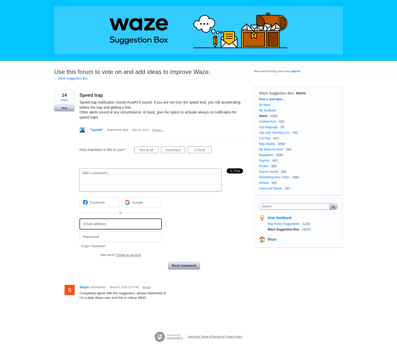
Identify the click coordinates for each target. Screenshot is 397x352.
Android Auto (267, 121)
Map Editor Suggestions (284, 224)
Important (175, 150)
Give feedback (280, 218)
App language (268, 127)
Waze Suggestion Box (276, 93)
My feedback (267, 110)
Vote (64, 108)
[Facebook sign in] (100, 202)
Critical (203, 150)
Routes (264, 166)
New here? (121, 255)
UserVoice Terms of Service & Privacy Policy (215, 336)
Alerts (301, 93)
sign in (295, 71)
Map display (267, 144)
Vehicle (264, 183)
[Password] (121, 236)
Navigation (266, 155)
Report (147, 287)
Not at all (149, 150)
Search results (269, 171)
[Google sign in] (142, 202)
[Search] (333, 206)
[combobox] (296, 206)
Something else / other (274, 177)
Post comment (184, 266)
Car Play (265, 138)
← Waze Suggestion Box (71, 78)
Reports (264, 160)
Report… (158, 129)
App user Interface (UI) (274, 132)
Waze (272, 239)
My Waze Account (271, 149)
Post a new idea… (272, 99)
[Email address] (121, 224)
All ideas (264, 105)
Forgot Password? (93, 246)
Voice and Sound (270, 188)
